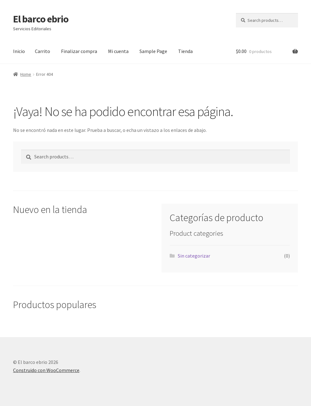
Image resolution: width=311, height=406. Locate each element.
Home (25, 74)
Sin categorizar (194, 256)
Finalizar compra (79, 51)
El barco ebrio (40, 19)
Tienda (185, 51)
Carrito (42, 51)
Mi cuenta (118, 51)
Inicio (19, 51)
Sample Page (153, 51)
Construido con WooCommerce (46, 370)
